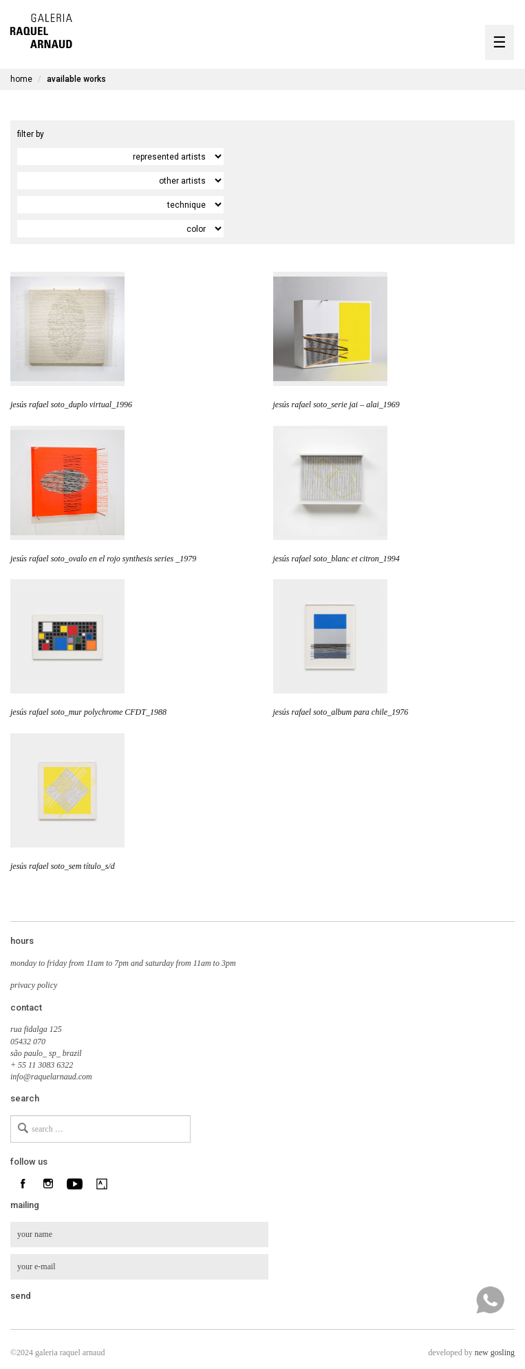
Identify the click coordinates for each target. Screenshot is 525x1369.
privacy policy (33, 985)
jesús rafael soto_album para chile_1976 (341, 712)
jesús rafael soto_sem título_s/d (62, 866)
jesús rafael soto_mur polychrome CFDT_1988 (88, 712)
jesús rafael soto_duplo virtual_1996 (71, 404)
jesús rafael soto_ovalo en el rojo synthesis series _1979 (103, 558)
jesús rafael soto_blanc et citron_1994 (336, 558)
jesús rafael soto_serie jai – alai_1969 (336, 404)
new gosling (495, 1352)
